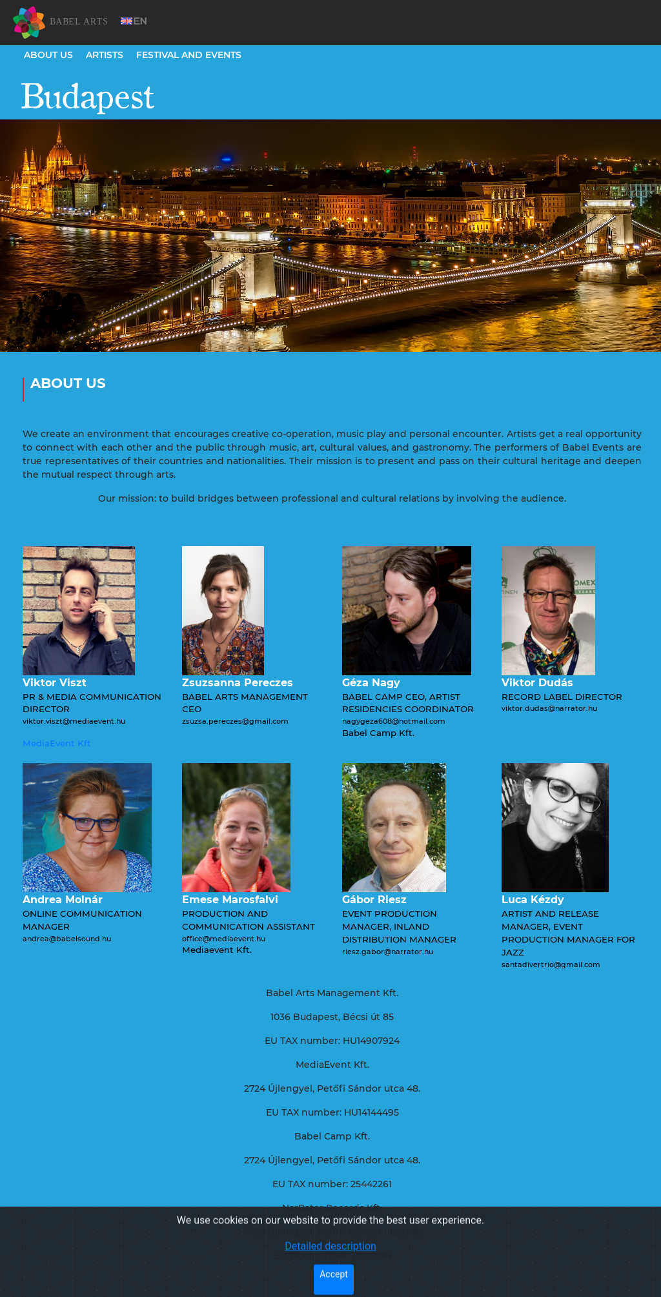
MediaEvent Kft (57, 743)
